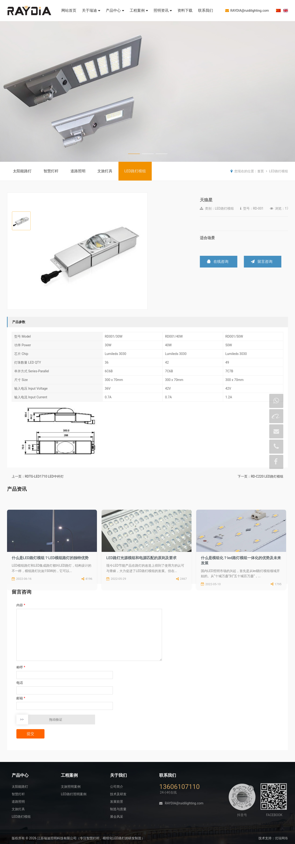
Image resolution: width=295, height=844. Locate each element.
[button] (142, 251)
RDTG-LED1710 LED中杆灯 (44, 476)
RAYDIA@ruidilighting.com (247, 10)
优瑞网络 (281, 838)
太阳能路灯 (22, 171)
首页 (260, 171)
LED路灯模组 (135, 171)
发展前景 (116, 801)
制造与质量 (118, 809)
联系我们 (205, 10)
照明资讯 (163, 10)
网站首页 (68, 10)
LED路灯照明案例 (73, 794)
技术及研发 (118, 794)
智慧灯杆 (51, 171)
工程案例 (139, 10)
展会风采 (116, 816)
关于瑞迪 (91, 10)
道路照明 (77, 171)
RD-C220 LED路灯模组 (267, 476)
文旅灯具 (104, 171)
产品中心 (115, 10)
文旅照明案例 (71, 786)
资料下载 (184, 10)
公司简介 (116, 786)
